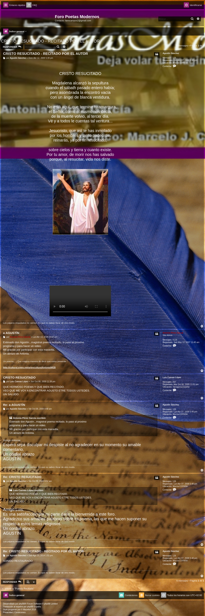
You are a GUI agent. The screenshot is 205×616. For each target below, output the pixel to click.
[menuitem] (31, 5)
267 (174, 382)
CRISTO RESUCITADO (19, 377)
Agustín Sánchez (171, 53)
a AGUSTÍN (11, 333)
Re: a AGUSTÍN (14, 404)
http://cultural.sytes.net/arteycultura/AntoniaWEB (29, 367)
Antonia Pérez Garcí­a (173, 333)
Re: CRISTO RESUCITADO (22, 477)
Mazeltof (27, 609)
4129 (174, 340)
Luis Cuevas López (172, 377)
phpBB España (34, 607)
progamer (12, 609)
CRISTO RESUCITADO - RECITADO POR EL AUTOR (50, 41)
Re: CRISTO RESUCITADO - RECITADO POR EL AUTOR (43, 551)
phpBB (22, 604)
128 (174, 58)
